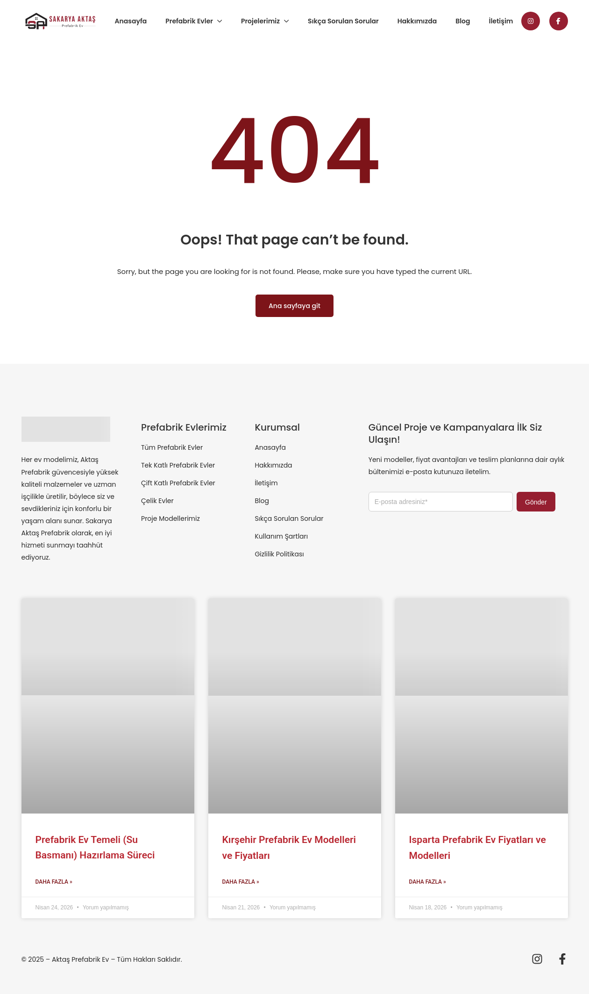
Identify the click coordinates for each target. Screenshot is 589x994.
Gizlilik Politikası (279, 554)
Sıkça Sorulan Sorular (343, 21)
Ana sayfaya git (294, 305)
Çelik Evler (157, 500)
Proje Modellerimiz (170, 518)
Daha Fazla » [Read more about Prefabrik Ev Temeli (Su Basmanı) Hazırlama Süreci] (53, 882)
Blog (462, 21)
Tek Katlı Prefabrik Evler (178, 465)
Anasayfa (131, 21)
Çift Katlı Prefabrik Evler (178, 483)
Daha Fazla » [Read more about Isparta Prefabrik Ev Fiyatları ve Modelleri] (427, 882)
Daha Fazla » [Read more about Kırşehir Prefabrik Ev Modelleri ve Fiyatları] (240, 882)
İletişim (501, 21)
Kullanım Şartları (281, 536)
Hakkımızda (417, 21)
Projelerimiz (260, 21)
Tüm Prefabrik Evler (172, 447)
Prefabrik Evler (189, 21)
